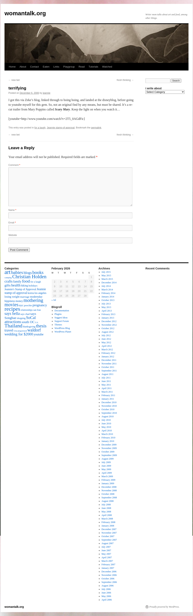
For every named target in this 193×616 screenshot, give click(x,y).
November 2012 (109, 324)
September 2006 (109, 582)
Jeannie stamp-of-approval (61, 127)
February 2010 (108, 437)
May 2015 (106, 275)
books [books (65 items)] (38, 272)
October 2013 (108, 300)
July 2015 (106, 272)
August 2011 (108, 374)
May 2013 (106, 307)
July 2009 (106, 462)
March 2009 (107, 476)
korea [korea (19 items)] (31, 292)
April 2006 (107, 599)
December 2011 (109, 360)
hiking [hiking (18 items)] (24, 285)
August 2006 (108, 585)
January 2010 (108, 441)
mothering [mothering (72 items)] (33, 300)
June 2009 (106, 465)
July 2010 (106, 420)
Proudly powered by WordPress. (164, 606)
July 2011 (106, 377)
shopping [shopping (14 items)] (21, 318)
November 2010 (109, 406)
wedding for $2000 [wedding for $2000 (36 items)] (19, 334)
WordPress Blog (62, 328)
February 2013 (108, 314)
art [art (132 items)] (8, 272)
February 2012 (108, 353)
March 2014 (107, 289)
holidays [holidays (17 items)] (33, 285)
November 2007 (109, 532)
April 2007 (107, 557)
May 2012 (106, 342)
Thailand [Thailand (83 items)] (13, 326)
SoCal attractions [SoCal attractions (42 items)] (20, 319)
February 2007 (108, 564)
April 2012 (107, 346)
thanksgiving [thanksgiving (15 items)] (29, 326)
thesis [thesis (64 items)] (41, 325)
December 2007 (109, 529)
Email (12, 222)
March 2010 (107, 434)
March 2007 (107, 561)
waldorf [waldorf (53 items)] (34, 330)
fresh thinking (125, 80)
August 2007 (108, 543)
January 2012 (108, 356)
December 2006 (109, 571)
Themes (58, 324)
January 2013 (108, 317)
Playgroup (69, 66)
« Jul (53, 300)
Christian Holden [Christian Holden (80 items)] (29, 276)
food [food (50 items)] (26, 281)
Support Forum (62, 321)
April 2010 (107, 430)
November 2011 (109, 363)
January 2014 (108, 296)
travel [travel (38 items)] (9, 330)
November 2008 (109, 490)
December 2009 (109, 444)
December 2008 (109, 487)
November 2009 (109, 448)
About (23, 66)
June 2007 (106, 550)
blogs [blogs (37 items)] (28, 273)
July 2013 (106, 303)
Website (12, 235)
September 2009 (109, 455)
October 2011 (108, 367)
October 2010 (108, 409)
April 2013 (107, 310)
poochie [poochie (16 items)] (28, 305)
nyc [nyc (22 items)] (21, 305)
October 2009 (108, 451)
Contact (34, 66)
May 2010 (106, 427)
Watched (107, 66)
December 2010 (109, 402)
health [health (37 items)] (15, 285)
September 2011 (109, 370)
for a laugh (40, 127)
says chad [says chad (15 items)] (25, 314)
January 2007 (108, 568)
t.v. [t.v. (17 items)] (36, 322)
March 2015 (107, 279)
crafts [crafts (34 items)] (9, 281)
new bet (14, 80)
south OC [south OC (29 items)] (28, 322)
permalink (96, 127)
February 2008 (108, 522)
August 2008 (108, 501)
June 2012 (106, 339)
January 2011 (108, 398)
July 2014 (106, 286)
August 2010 (108, 416)
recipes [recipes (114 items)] (12, 309)
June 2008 (106, 508)
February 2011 (108, 395)
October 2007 (108, 536)
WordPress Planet (63, 331)
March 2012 (107, 349)
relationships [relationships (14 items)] (27, 310)
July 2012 (106, 335)
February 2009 (108, 480)
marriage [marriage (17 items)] (25, 296)
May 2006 (106, 596)
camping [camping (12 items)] (8, 277)
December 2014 (109, 282)
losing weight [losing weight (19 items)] (12, 296)
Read (81, 66)
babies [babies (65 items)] (17, 272)
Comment (14, 165)
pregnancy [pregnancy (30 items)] (39, 305)
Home (12, 66)
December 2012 (109, 321)
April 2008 (107, 515)
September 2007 (109, 539)
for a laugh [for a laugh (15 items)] (36, 281)
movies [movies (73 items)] (11, 304)
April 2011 (107, 388)
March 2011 (107, 391)
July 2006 (106, 589)
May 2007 (106, 554)
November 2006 (109, 575)
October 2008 (108, 494)
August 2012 (108, 332)
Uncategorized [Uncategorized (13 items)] (20, 331)
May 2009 (106, 469)
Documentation (62, 310)
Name (12, 210)
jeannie (47, 93)
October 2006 (108, 578)
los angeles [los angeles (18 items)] (40, 293)
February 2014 (108, 293)
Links (56, 66)
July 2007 (106, 547)
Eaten (46, 66)
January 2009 (108, 483)
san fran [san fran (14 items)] (37, 310)
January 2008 (108, 525)
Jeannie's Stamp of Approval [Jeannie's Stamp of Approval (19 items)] (20, 289)
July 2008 (106, 504)
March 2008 (107, 518)
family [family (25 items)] (17, 281)
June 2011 (106, 381)
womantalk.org (25, 13)
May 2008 (106, 511)
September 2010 (109, 413)
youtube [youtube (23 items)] (38, 334)
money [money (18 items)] (19, 301)
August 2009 (108, 458)
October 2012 (108, 328)
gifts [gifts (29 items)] (8, 285)
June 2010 (106, 423)
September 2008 (109, 497)
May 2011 (106, 384)
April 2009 (107, 472)
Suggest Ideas (61, 317)
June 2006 (106, 592)
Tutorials (93, 66)
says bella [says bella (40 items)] (12, 313)
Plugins (58, 314)
